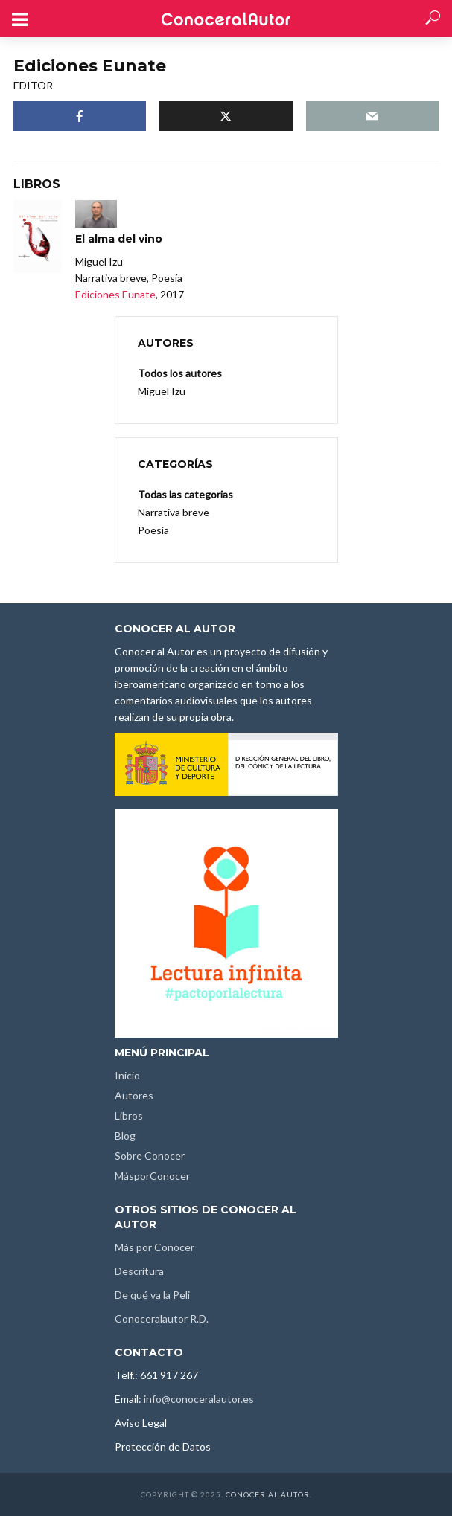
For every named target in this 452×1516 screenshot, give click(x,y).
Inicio (127, 1075)
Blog (125, 1135)
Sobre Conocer (150, 1155)
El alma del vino (118, 238)
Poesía (153, 530)
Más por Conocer (154, 1247)
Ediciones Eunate (115, 294)
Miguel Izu (161, 391)
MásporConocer (152, 1175)
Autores (134, 1095)
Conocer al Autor (268, 1494)
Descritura (139, 1271)
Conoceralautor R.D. (162, 1318)
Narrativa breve (173, 512)
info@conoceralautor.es (199, 1399)
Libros (129, 1115)
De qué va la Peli (152, 1294)
